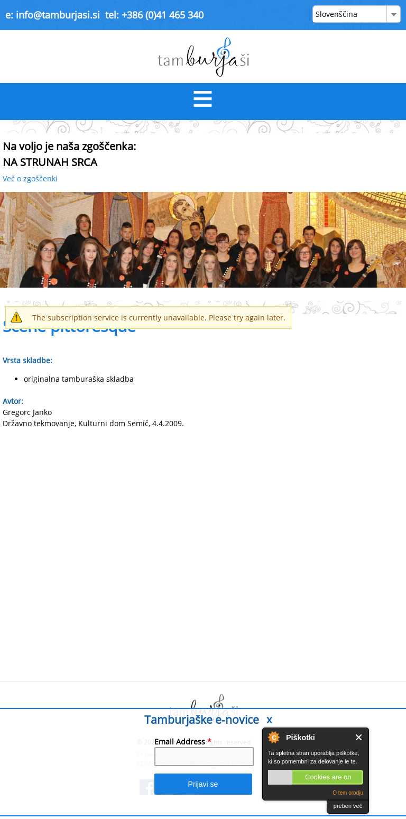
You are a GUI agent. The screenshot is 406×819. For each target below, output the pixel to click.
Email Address (182, 742)
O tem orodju (348, 793)
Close (359, 737)
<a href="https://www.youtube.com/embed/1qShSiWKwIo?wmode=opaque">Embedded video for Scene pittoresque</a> (203, 552)
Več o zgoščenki (30, 178)
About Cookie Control (273, 737)
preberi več (348, 806)
